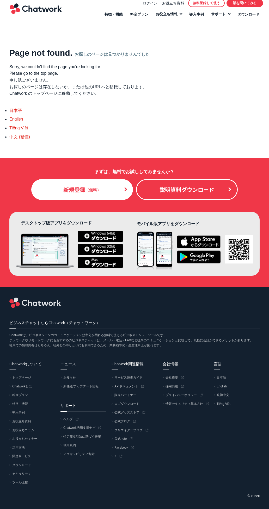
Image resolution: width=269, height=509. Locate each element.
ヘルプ (68, 419)
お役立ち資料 (171, 6)
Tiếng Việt (18, 128)
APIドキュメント (126, 386)
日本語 (15, 110)
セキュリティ (21, 474)
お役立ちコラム (23, 430)
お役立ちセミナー (24, 439)
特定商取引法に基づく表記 (82, 436)
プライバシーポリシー (181, 395)
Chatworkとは (22, 386)
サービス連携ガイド (128, 377)
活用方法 (18, 447)
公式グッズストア (126, 412)
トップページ (21, 377)
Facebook (121, 447)
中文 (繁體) (19, 137)
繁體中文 (223, 395)
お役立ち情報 (165, 17)
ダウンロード (247, 17)
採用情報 (172, 386)
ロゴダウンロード (126, 404)
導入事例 (194, 17)
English (16, 119)
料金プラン (137, 17)
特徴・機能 (112, 17)
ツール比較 (20, 482)
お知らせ (69, 377)
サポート (216, 17)
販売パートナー (125, 395)
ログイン (148, 6)
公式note (120, 439)
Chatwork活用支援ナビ (79, 428)
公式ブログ (122, 421)
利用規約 (69, 445)
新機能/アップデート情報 (81, 386)
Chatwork (34, 11)
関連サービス (21, 456)
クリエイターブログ (128, 430)
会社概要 (172, 377)
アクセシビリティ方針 (79, 454)
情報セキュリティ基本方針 (184, 404)
